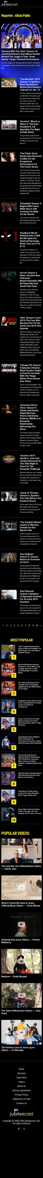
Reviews (22, 1073)
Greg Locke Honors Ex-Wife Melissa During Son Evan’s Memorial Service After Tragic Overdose (29, 722)
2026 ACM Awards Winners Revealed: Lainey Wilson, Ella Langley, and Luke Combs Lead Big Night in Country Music (29, 669)
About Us (21, 1086)
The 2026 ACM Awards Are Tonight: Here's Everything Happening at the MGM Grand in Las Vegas (29, 686)
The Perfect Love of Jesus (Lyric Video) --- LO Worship (18, 1048)
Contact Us (21, 1103)
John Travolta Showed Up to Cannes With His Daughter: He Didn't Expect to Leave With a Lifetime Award (29, 650)
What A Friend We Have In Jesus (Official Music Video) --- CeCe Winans (20, 904)
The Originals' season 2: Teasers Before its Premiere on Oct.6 (30, 558)
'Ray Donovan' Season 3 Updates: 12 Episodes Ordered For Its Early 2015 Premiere (30, 596)
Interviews (21, 1077)
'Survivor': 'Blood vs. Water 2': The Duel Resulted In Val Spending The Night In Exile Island (30, 126)
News (21, 1069)
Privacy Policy (21, 1094)
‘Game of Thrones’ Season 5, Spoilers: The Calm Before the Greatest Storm (30, 497)
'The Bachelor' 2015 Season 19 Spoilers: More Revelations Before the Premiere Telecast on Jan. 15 (30, 84)
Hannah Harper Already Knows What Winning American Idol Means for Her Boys (29, 775)
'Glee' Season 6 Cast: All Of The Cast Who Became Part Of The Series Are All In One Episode (30, 323)
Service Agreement (21, 1090)
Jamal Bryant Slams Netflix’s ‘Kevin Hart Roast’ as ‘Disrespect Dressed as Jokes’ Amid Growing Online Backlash (30, 740)
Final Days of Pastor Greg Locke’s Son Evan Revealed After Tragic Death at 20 (28, 793)
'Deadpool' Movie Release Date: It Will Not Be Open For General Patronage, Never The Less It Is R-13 (30, 240)
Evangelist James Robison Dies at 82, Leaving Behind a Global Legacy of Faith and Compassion (30, 704)
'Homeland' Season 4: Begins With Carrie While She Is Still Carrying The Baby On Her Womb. (31, 208)
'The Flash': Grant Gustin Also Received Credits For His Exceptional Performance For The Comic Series (31, 160)
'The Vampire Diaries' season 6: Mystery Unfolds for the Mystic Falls (30, 526)
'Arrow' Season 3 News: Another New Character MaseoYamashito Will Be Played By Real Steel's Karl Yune (31, 279)
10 (37, 625)
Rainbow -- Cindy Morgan (14, 976)
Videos (21, 1082)
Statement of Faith (21, 1099)
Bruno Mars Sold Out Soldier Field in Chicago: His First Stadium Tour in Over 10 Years (29, 811)
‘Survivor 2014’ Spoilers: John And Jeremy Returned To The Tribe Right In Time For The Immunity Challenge (30, 462)
